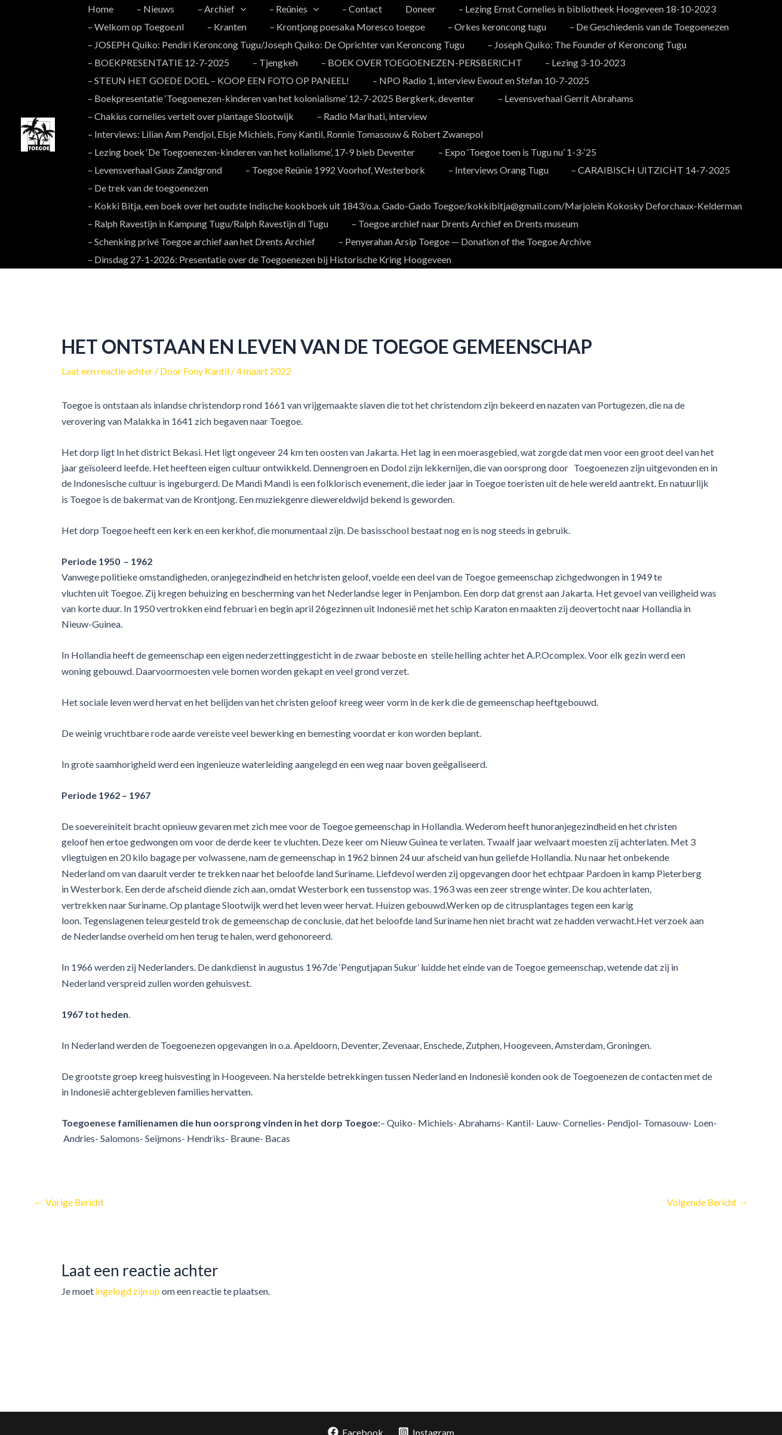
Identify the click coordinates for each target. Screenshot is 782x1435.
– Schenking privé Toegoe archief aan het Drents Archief (199, 223)
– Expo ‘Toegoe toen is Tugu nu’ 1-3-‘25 (511, 152)
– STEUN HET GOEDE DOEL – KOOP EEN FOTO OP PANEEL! (216, 80)
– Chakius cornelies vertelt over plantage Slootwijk (189, 116)
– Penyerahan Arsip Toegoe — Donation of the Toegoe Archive (458, 223)
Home (99, 8)
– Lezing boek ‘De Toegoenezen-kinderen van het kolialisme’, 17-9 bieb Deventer (249, 152)
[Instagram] (426, 1414)
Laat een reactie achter (107, 353)
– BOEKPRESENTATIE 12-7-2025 (156, 62)
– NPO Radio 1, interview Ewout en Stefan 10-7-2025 (475, 80)
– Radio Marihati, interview (366, 116)
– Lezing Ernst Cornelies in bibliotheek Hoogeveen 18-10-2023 (561, 8)
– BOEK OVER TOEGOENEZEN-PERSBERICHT (411, 62)
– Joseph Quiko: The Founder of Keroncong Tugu (581, 44)
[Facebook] (355, 1414)
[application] (230, 9)
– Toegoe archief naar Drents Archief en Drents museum (459, 205)
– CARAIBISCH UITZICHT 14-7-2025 (483, 169)
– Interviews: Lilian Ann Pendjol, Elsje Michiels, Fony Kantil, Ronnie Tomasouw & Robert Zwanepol (283, 134)
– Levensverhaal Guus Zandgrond (676, 152)
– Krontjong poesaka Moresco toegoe (337, 26)
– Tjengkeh (269, 62)
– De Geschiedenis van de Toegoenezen (631, 26)
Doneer (398, 8)
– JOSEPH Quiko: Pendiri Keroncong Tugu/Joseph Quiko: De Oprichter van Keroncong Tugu (274, 44)
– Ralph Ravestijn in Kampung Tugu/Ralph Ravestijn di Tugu (206, 205)
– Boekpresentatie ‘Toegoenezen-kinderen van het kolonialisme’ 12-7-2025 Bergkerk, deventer (279, 98)
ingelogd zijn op (128, 1272)
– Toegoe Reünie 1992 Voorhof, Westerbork (176, 169)
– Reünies (280, 9)
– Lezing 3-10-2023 (571, 62)
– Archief (211, 9)
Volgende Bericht (707, 1184)
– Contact (344, 8)
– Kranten (221, 26)
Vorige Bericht (69, 1184)
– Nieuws (149, 8)
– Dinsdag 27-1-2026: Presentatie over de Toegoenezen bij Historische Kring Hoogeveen (268, 241)
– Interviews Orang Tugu (335, 169)
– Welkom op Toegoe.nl (134, 26)
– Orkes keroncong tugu (483, 26)
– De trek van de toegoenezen (642, 169)
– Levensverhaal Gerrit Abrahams (559, 98)
